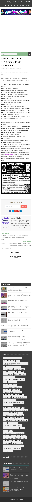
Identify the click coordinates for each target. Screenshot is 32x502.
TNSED (11, 430)
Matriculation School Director (13, 402)
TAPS (5, 422)
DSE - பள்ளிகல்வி (8, 369)
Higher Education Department (13, 392)
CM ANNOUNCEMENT (9, 360)
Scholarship (7, 415)
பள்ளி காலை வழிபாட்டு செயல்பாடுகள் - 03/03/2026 (16, 1)
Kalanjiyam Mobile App (19, 397)
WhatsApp (17, 448)
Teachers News (13, 422)
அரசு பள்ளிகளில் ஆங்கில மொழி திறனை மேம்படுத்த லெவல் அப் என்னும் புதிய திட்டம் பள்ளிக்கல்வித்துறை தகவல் (18, 308)
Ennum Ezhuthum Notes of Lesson (14, 379)
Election (21, 371)
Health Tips (7, 389)
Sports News (19, 417)
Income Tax (20, 394)
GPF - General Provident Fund (12, 387)
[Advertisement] (16, 34)
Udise (20, 443)
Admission (7, 358)
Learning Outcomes (9, 400)
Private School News (10, 412)
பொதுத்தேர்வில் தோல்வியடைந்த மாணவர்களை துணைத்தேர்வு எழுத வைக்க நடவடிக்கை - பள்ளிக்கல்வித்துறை (19, 338)
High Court (15, 389)
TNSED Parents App (21, 435)
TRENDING (17, 440)
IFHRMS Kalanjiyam (9, 394)
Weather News (8, 448)
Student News (8, 420)
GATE (5, 382)
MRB (22, 407)
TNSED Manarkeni (9, 435)
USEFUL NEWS (19, 445)
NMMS (5, 410)
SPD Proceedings (9, 417)
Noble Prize (12, 410)
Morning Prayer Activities (11, 407)
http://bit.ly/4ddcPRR (10, 154)
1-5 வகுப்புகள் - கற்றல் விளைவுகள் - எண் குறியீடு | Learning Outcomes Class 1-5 (19, 489)
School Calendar (18, 415)
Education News (19, 369)
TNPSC (5, 430)
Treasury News (8, 440)
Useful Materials (9, 445)
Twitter (15, 443)
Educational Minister (10, 371)
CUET (18, 360)
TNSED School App (9, 438)
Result (20, 412)
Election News (8, 374)
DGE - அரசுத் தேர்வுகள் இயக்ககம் (12, 366)
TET (13, 428)
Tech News (7, 428)
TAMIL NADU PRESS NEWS (20, 420)
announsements (16, 358)
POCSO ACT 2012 (22, 410)
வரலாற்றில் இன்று (8, 451)
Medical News (8, 405)
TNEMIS (22, 428)
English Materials (9, 377)
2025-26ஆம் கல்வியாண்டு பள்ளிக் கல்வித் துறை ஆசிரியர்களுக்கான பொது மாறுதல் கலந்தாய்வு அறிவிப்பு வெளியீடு (19, 344)
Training (24, 438)
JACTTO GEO (7, 397)
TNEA (17, 428)
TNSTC (18, 438)
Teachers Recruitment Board (12, 425)
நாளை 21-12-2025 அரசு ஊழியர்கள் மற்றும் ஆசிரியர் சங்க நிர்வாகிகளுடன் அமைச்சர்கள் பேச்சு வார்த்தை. (19, 295)
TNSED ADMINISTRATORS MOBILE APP (14, 433)
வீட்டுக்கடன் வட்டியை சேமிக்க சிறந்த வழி (19, 300)
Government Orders (10, 384)
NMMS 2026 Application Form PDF (17, 312)
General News (13, 382)
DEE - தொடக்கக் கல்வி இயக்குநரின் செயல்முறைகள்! (13, 364)
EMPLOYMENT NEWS (16, 68)
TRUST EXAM (7, 443)
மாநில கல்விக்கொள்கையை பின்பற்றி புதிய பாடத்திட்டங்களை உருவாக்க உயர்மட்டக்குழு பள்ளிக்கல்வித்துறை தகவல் (19, 289)
